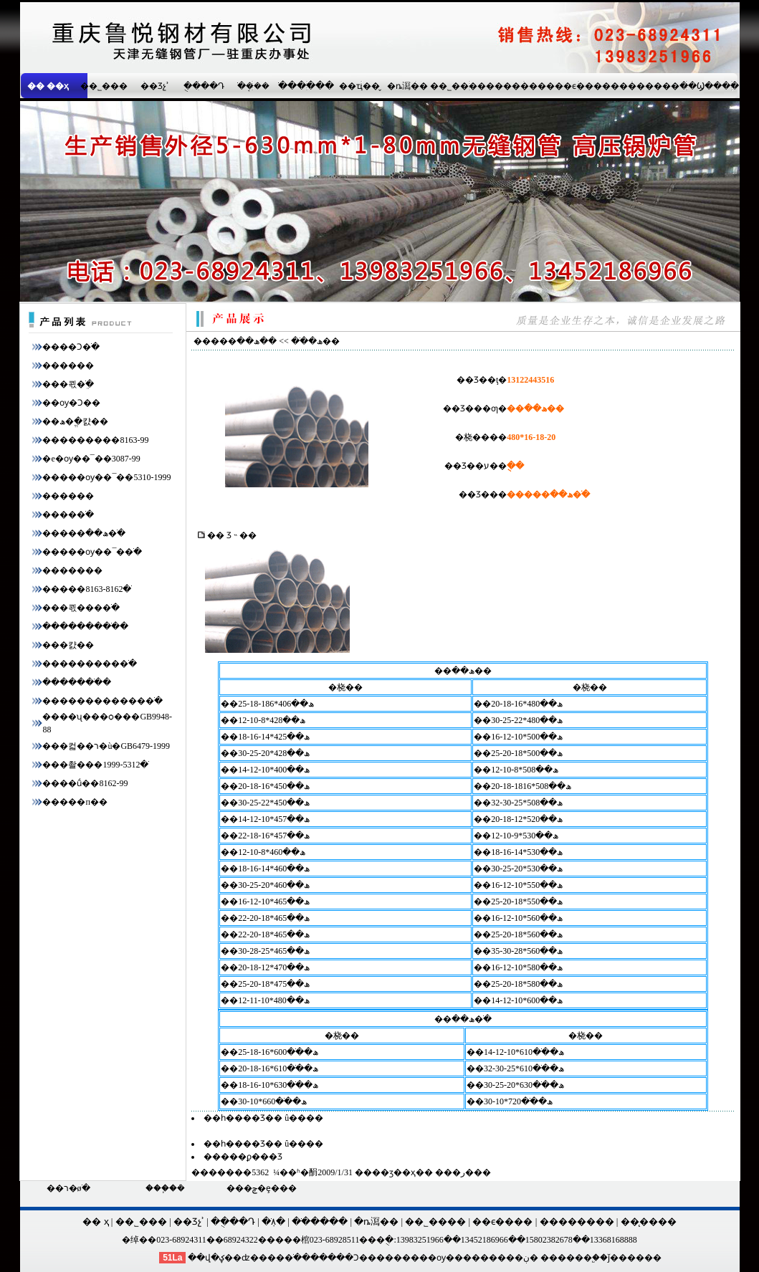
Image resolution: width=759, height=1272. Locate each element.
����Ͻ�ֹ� (71, 347)
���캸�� (68, 645)
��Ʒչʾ (154, 86)
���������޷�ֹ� (89, 664)
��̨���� (649, 1221)
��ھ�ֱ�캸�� (75, 421)
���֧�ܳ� (165, 1188)
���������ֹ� (85, 626)
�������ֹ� (76, 682)
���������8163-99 (95, 440)
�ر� (463, 1172)
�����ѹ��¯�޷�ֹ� (92, 552)
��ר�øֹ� (68, 1188)
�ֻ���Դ (203, 86)
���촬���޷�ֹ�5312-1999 (95, 765)
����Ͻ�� (347, 1258)
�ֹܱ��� (253, 86)
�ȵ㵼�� (407, 86)
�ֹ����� (306, 85)
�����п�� (74, 802)
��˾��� (104, 86)
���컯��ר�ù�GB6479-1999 (106, 746)
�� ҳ (95, 1221)
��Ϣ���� (709, 86)
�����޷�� (72, 570)
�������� (520, 86)
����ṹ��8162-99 (85, 783)
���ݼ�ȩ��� (261, 1188)
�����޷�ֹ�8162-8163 (86, 589)
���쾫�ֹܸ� (68, 384)
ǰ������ (635, 1258)
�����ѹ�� (428, 1258)
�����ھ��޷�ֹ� (83, 533)
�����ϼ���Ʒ (243, 1157)
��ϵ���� (583, 86)
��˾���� (458, 86)
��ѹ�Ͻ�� (71, 403)
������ (68, 365)
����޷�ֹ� (68, 515)
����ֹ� (280, 1258)
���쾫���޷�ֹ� (81, 608)
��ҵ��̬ (359, 86)
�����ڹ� (509, 1258)
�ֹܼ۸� (273, 1221)
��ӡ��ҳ (394, 1172)
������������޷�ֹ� (102, 701)
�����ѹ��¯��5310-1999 (106, 477)
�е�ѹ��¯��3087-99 (91, 459)
